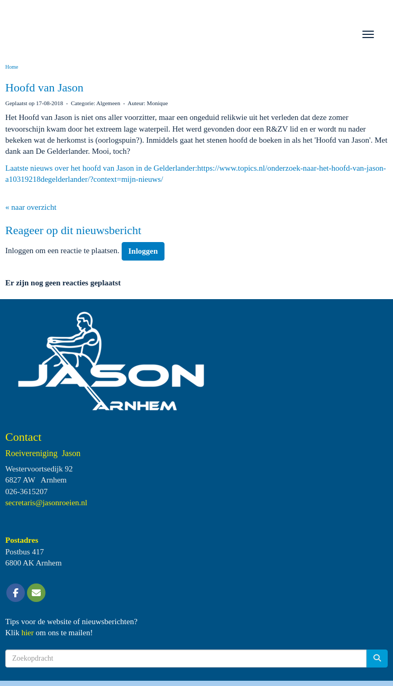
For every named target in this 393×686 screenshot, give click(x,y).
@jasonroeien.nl (46, 502)
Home (11, 67)
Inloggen (143, 251)
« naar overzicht (31, 207)
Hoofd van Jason (44, 87)
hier (27, 632)
